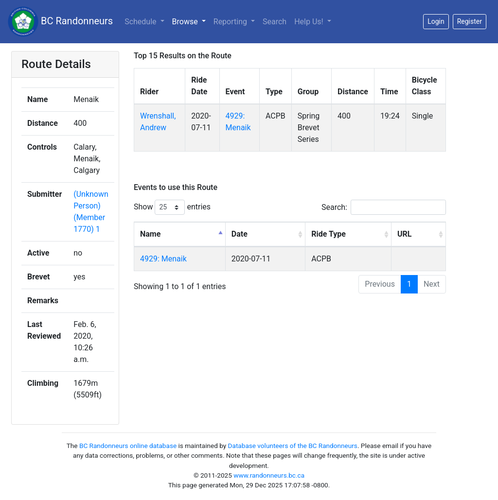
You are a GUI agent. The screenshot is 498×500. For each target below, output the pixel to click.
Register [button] (469, 21)
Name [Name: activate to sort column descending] (150, 234)
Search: (383, 207)
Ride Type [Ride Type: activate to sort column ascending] (328, 234)
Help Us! (309, 21)
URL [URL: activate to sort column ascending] (404, 234)
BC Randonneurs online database (128, 445)
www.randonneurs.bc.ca (268, 475)
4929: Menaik (163, 258)
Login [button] (436, 21)
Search (274, 21)
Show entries (172, 207)
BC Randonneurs (60, 21)
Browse (186, 21)
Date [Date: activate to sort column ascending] (239, 234)
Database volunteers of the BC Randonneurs (292, 445)
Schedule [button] (141, 21)
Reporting (231, 21)
